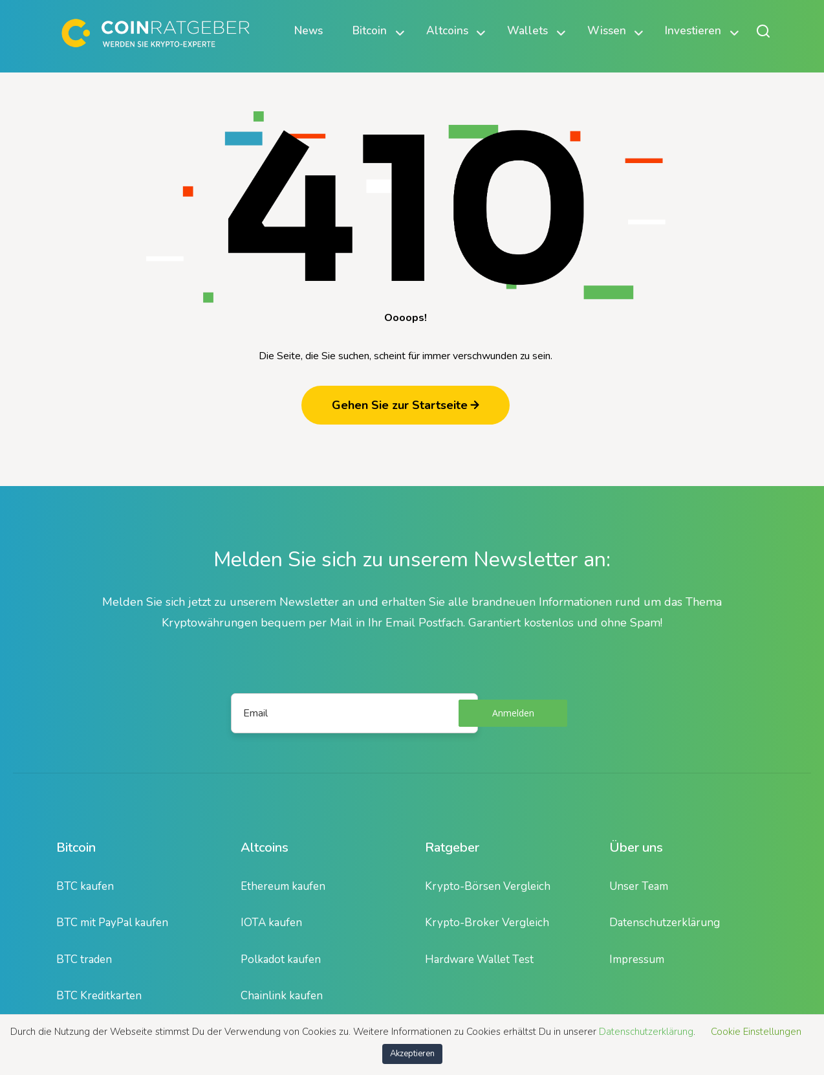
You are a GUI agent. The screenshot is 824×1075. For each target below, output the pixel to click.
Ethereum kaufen (283, 886)
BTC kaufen (85, 886)
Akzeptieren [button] (412, 1053)
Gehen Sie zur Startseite (405, 405)
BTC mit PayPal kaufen (112, 922)
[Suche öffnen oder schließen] (763, 30)
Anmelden (513, 713)
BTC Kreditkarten (99, 995)
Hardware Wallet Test (479, 959)
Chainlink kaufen (282, 995)
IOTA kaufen (271, 922)
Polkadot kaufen (281, 959)
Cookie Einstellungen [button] (756, 1031)
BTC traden (84, 959)
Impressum (636, 959)
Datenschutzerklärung (664, 922)
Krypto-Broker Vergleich (487, 922)
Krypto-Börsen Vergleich (487, 886)
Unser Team (638, 886)
